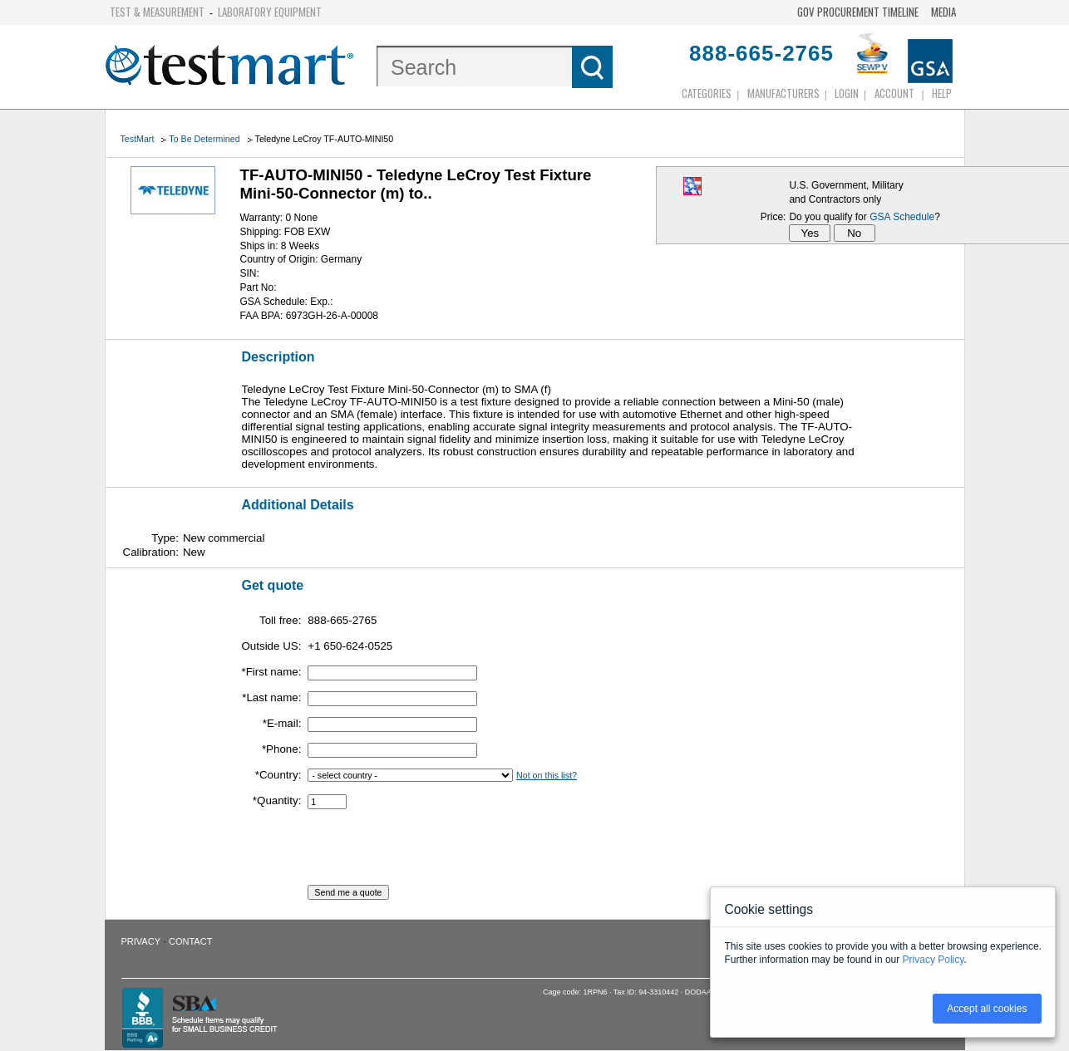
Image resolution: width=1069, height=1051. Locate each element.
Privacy (140, 941)
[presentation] (434, 852)
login (847, 93)
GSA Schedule (901, 217)
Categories (707, 93)
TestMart (138, 139)
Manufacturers (783, 93)
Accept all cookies (987, 1008)
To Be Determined (204, 139)
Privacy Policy (933, 959)
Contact (190, 941)
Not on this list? (546, 775)
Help (942, 93)
